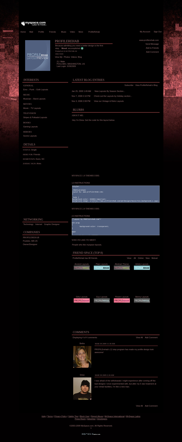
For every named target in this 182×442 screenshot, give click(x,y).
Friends (53, 32)
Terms (50, 416)
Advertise (91, 419)
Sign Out (158, 32)
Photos (67, 57)
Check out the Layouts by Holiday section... (113, 96)
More (82, 32)
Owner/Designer (30, 244)
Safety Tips (73, 416)
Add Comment (152, 52)
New (148, 258)
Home (23, 32)
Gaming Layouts (30, 127)
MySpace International (114, 416)
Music (63, 32)
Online (141, 258)
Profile (42, 32)
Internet (38, 224)
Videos (74, 57)
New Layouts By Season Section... (110, 91)
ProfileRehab (95, 32)
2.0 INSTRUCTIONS (81, 216)
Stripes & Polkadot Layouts (35, 117)
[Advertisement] (91, 10)
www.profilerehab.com (149, 40)
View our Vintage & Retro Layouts (109, 101)
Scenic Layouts (30, 136)
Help (44, 416)
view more (59, 54)
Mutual (155, 258)
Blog (80, 57)
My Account (145, 32)
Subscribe (129, 85)
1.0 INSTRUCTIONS (81, 183)
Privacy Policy (60, 416)
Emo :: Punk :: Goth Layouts (35, 89)
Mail (32, 32)
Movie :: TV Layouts (32, 108)
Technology (28, 224)
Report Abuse (97, 416)
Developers (102, 419)
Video (72, 32)
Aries (39, 163)
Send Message (152, 44)
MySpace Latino (133, 416)
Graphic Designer (52, 224)
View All (139, 337)
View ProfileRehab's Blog (146, 85)
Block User (84, 416)
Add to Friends (152, 48)
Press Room (80, 419)
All (135, 258)
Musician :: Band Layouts (34, 99)
